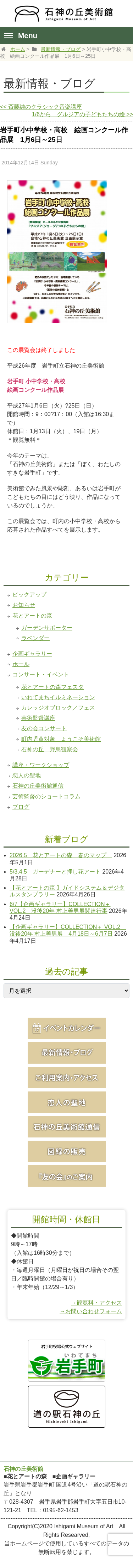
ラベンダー (35, 638)
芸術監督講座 (38, 718)
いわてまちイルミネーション (58, 697)
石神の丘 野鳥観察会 (49, 749)
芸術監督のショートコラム (46, 796)
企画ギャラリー (32, 654)
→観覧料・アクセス (96, 1303)
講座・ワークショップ (40, 765)
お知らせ (23, 605)
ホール (20, 664)
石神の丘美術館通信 (37, 786)
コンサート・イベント (40, 674)
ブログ (20, 807)
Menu (20, 35)
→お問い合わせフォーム (91, 1311)
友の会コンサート (44, 728)
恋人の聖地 (26, 775)
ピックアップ (29, 595)
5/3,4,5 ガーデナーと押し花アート (55, 872)
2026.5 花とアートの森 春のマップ (61, 855)
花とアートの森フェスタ (52, 687)
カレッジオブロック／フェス (58, 708)
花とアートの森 (32, 616)
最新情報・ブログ (61, 49)
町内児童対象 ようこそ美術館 (61, 739)
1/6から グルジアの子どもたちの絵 (82, 114)
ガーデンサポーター (46, 628)
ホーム (17, 49)
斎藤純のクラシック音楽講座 (41, 107)
